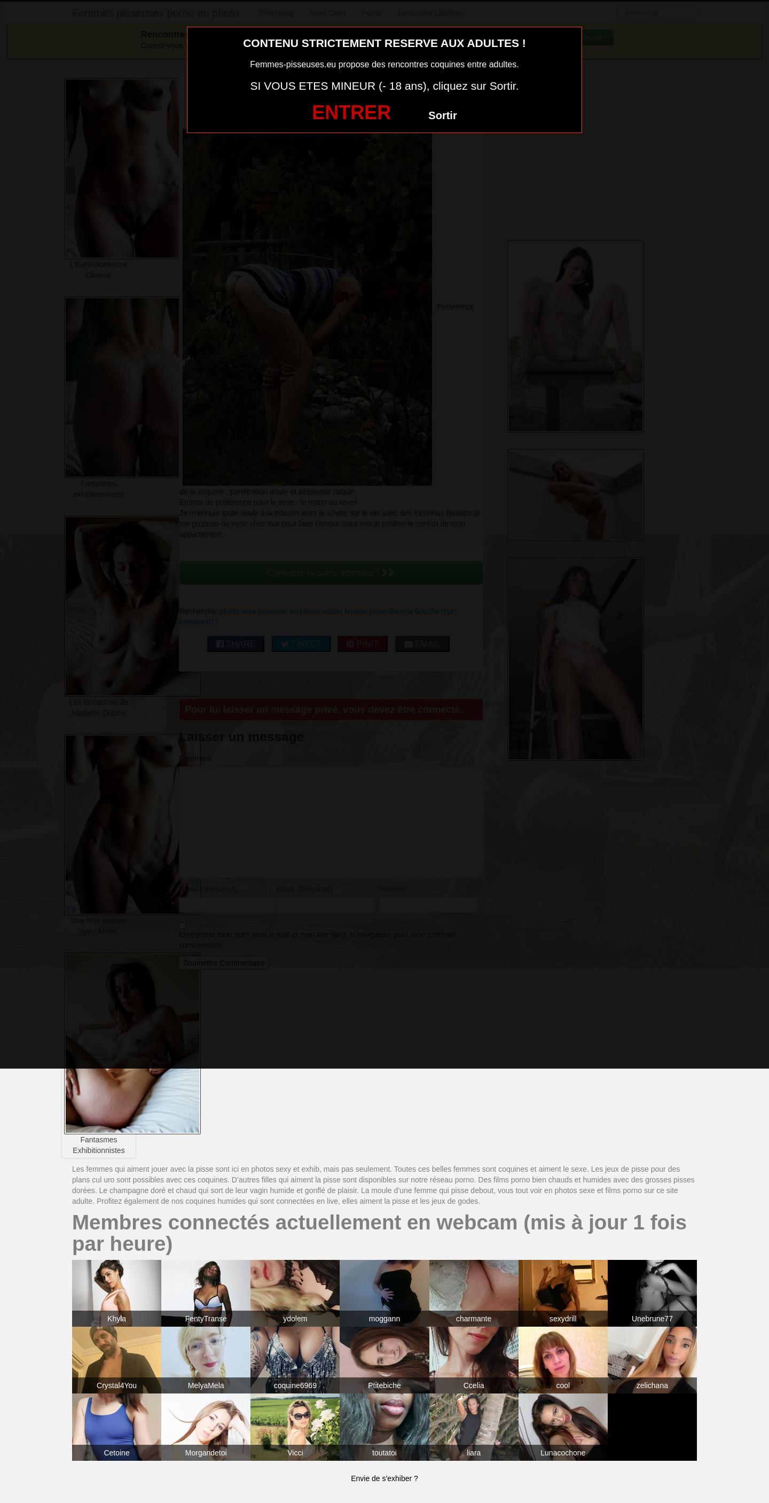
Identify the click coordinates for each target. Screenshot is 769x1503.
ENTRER (351, 112)
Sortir (442, 115)
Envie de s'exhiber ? (384, 1478)
